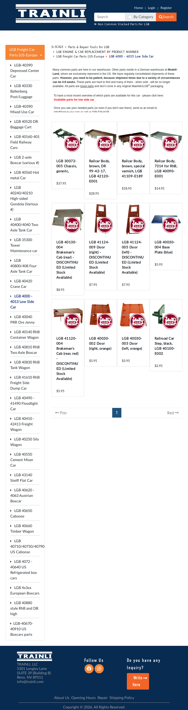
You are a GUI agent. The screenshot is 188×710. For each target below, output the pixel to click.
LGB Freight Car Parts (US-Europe (80, 57)
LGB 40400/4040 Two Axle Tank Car (24, 224)
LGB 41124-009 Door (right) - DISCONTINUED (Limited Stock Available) (100, 257)
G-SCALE (57, 47)
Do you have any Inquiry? (144, 664)
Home (138, 8)
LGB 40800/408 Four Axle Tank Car (23, 266)
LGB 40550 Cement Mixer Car (21, 460)
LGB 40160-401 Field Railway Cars (25, 142)
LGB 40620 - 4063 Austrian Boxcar (22, 495)
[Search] (109, 17)
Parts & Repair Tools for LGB (88, 47)
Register (166, 8)
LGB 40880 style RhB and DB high (24, 608)
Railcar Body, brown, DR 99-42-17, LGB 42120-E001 (99, 171)
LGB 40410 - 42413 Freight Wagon (22, 424)
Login (151, 8)
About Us (61, 698)
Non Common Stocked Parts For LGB (122, 24)
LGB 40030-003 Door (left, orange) (132, 343)
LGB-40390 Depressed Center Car (24, 70)
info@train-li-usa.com (67, 112)
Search (166, 17)
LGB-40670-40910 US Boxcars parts (21, 629)
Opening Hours (83, 698)
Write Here (140, 681)
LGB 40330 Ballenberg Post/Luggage (21, 91)
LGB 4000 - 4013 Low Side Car (22, 301)
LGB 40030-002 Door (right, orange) (100, 343)
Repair (103, 698)
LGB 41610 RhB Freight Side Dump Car (25, 383)
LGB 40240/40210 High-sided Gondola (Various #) (24, 199)
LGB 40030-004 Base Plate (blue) (165, 247)
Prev (63, 413)
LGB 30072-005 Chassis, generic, (66, 166)
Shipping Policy (121, 698)
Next (170, 413)
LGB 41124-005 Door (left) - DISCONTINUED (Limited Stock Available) (133, 257)
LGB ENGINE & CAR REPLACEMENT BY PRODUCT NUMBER (97, 52)
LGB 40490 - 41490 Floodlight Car (24, 403)
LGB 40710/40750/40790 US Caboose (27, 546)
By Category (143, 17)
